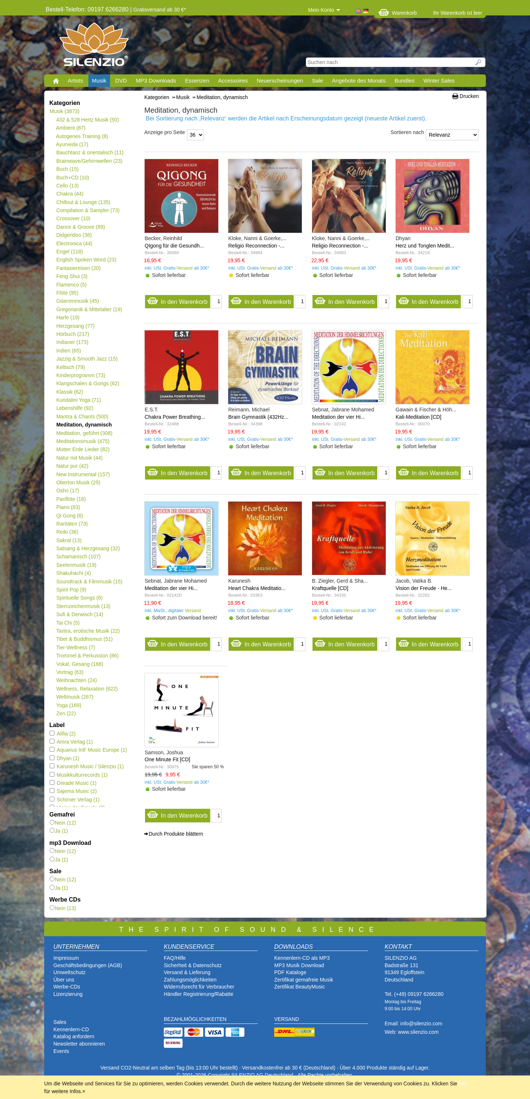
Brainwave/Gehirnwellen (89, 161)
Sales (59, 1022)
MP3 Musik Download (299, 965)
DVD (121, 80)
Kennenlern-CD (71, 1029)
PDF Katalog (288, 972)
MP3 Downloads (156, 80)
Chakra (70, 194)
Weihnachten (76, 680)
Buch (67, 169)
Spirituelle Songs (79, 598)
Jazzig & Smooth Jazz (86, 359)
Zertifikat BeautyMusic (299, 987)
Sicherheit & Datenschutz (193, 965)
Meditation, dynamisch (84, 425)
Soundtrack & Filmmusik (89, 581)
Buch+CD (72, 177)
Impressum (66, 958)
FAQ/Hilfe (175, 958)
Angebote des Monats (359, 80)
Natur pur (72, 466)
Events (61, 1051)
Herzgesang (75, 326)
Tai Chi (68, 623)
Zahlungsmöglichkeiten (190, 980)
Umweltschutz (69, 972)
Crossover (73, 218)
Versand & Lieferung (187, 972)
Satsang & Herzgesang (88, 548)
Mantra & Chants (82, 416)
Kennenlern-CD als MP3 (302, 958)
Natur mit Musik (79, 458)
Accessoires (233, 80)
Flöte (67, 293)
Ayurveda (72, 144)
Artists (75, 80)
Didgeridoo (74, 235)
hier (463, 1083)
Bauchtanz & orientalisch (90, 152)
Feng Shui (72, 276)
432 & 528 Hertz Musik (87, 120)
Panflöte (71, 499)
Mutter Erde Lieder (83, 449)
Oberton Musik (78, 482)
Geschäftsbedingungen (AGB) (87, 965)
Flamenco (71, 285)
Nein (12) (63, 823)
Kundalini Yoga (78, 400)
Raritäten (72, 524)
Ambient (70, 128)
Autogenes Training (82, 136)
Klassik (69, 392)
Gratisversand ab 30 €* (159, 10)
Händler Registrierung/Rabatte (198, 994)
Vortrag (70, 672)
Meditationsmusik (83, 441)
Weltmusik (74, 697)
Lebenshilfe (74, 408)
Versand (185, 268)
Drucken (469, 96)
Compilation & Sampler (88, 210)
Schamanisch (78, 556)
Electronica (74, 243)
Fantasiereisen (78, 268)
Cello (67, 186)
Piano (68, 507)
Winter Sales (439, 80)
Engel (69, 251)
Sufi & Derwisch (79, 614)
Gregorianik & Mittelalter (89, 309)
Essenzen (197, 80)
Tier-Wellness (75, 647)
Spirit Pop (71, 590)
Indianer (72, 342)
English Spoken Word (86, 260)
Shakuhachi (73, 573)
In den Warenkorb (177, 300)
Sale (317, 80)
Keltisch (70, 367)
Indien (68, 351)
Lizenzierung (67, 994)
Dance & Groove (80, 227)
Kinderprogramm (80, 375)
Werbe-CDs (66, 987)
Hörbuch (72, 334)
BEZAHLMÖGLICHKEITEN (195, 1019)
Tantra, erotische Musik (88, 631)
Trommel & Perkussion (87, 656)
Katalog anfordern (73, 1036)
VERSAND (286, 1019)
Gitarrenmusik (77, 301)
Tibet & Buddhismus (84, 639)
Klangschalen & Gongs (87, 383)
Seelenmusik (76, 565)
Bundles (404, 80)
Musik (99, 80)
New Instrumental (83, 474)
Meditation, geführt (84, 433)
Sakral (68, 540)
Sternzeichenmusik (83, 606)
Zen (66, 713)
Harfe (68, 317)
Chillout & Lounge (83, 202)
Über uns (63, 980)
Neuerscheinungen (280, 80)
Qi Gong (69, 516)
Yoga (68, 705)
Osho (67, 491)
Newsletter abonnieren (79, 1044)
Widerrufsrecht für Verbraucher (199, 987)
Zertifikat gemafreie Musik (303, 980)
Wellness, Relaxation (87, 689)
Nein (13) (63, 908)
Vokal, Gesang (79, 664)
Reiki (67, 532)
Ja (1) (59, 831)
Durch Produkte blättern (176, 834)
